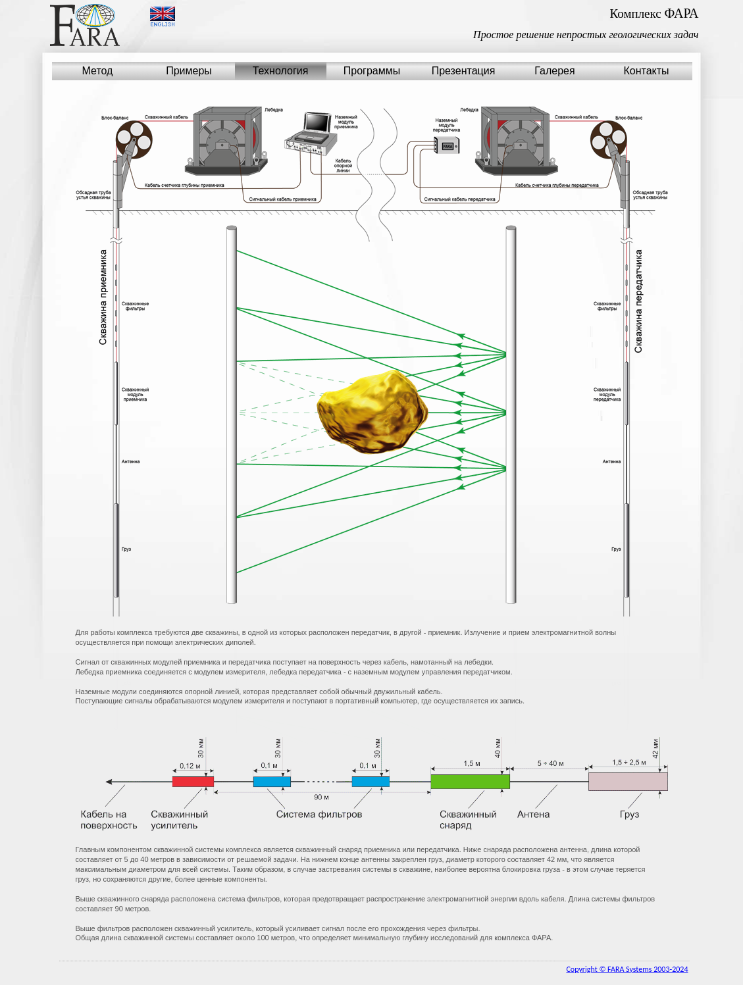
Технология (281, 70)
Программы (372, 70)
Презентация (464, 70)
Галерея (554, 70)
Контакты (646, 70)
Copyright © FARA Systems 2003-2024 (627, 969)
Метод (97, 70)
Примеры (189, 70)
